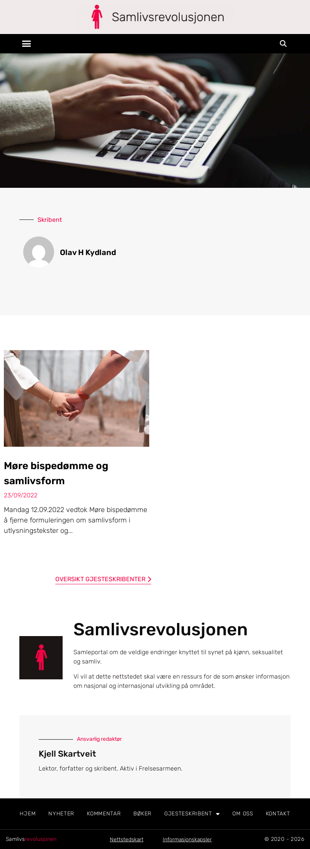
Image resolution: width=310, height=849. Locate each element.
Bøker (142, 813)
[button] (26, 43)
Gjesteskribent (192, 813)
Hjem (28, 813)
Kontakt (278, 813)
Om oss (242, 813)
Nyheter (61, 813)
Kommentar (104, 813)
